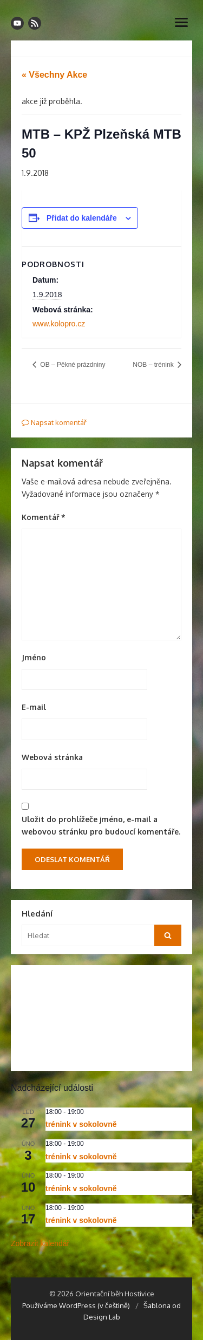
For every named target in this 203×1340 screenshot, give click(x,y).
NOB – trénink (154, 364)
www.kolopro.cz (58, 323)
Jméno (34, 657)
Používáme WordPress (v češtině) (76, 1305)
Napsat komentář (54, 422)
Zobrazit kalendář (40, 1243)
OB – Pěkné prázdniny (71, 364)
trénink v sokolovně (80, 1124)
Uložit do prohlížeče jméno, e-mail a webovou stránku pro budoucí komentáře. (101, 825)
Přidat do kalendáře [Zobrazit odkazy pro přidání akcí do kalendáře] (82, 218)
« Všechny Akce (54, 74)
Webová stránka (52, 757)
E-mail (34, 707)
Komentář (44, 517)
